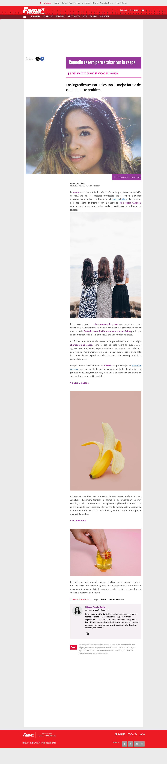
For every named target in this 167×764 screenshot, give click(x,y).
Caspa (91, 618)
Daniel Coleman (121, 3)
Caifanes (56, 3)
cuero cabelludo (98, 199)
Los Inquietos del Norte (90, 3)
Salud (99, 618)
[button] (33, 59)
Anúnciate (120, 748)
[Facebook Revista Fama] (124, 757)
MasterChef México (106, 3)
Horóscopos (104, 17)
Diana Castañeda (72, 183)
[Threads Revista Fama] (142, 757)
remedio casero (111, 618)
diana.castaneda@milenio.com (92, 629)
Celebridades (48, 17)
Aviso (142, 748)
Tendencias (60, 17)
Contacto (132, 748)
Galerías (93, 17)
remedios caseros (137, 372)
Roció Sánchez (74, 3)
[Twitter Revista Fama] (130, 757)
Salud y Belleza (73, 17)
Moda (85, 17)
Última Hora (35, 17)
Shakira (64, 3)
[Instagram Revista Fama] (136, 757)
